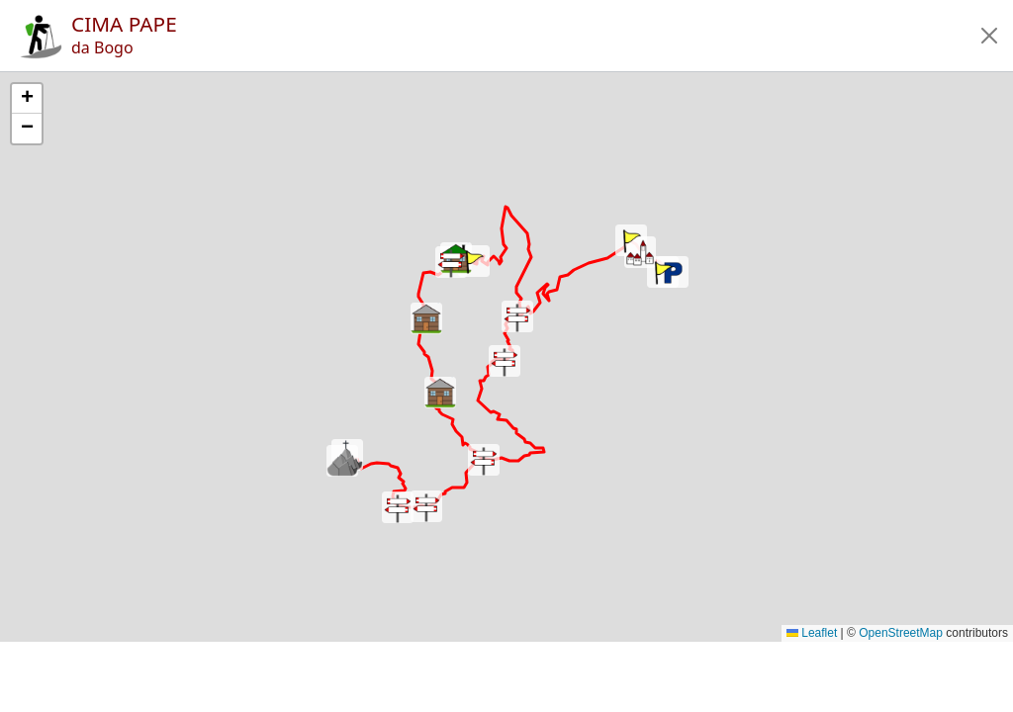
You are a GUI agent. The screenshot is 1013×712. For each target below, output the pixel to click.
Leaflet (811, 633)
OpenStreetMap (901, 633)
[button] (989, 35)
